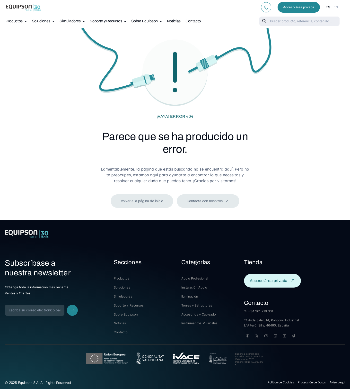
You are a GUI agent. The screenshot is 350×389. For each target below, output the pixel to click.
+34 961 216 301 (258, 311)
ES (328, 7)
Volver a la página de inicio (142, 201)
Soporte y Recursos (106, 21)
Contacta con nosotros (205, 201)
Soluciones (41, 21)
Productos (14, 21)
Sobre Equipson (144, 21)
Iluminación (189, 296)
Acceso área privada (298, 7)
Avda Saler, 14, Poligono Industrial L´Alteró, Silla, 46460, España (271, 322)
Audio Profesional (194, 278)
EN (335, 7)
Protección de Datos (312, 382)
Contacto (193, 21)
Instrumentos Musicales (199, 323)
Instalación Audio (194, 287)
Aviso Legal (337, 382)
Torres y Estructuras (196, 305)
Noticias (174, 21)
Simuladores (70, 21)
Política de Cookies (281, 382)
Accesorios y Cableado (198, 314)
